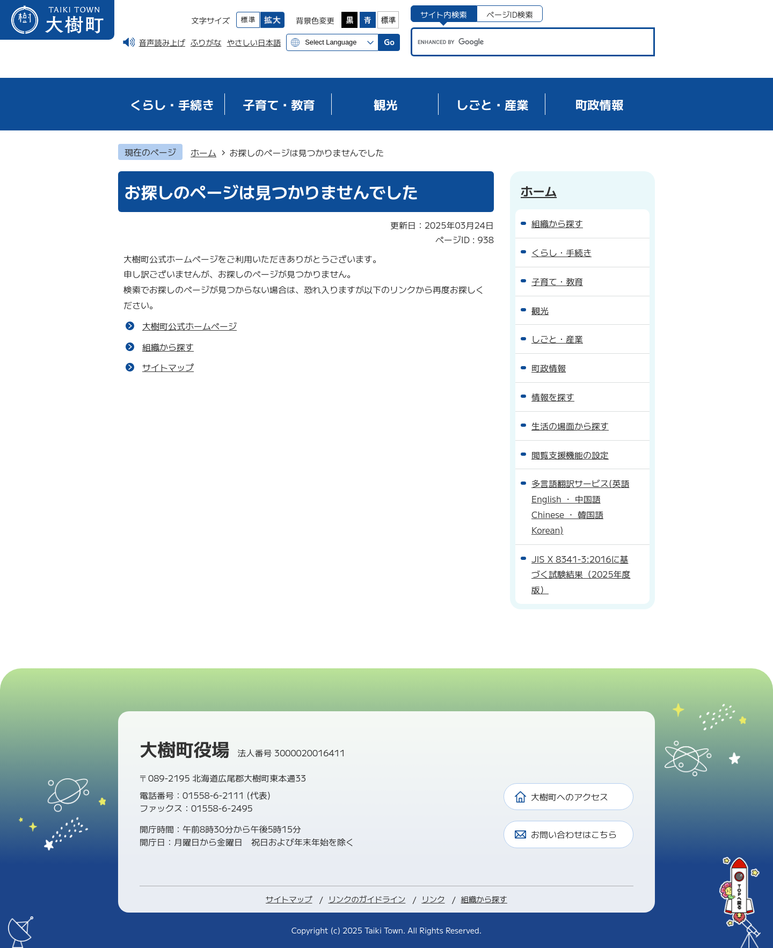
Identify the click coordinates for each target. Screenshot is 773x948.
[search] (523, 42)
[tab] (444, 13)
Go (389, 41)
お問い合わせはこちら (574, 834)
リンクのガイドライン (366, 899)
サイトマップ (168, 367)
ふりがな (206, 42)
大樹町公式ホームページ (189, 325)
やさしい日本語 (254, 42)
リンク (432, 899)
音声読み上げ (162, 42)
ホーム (203, 152)
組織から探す (168, 346)
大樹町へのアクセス (569, 796)
